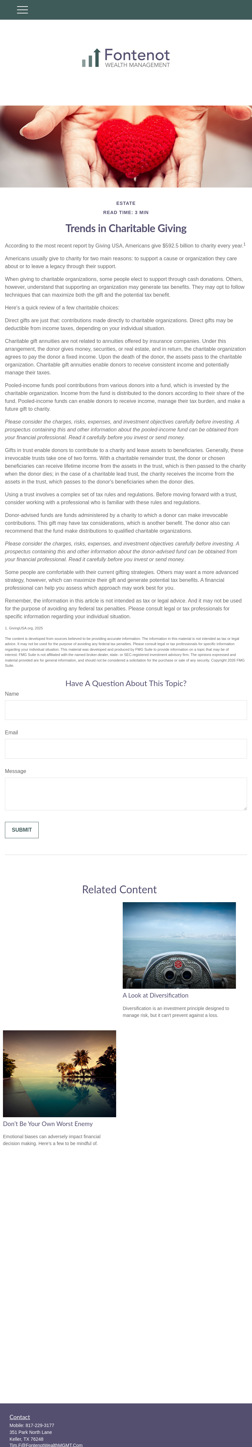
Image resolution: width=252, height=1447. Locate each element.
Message (15, 771)
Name (12, 694)
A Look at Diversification (155, 995)
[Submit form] (22, 830)
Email (11, 732)
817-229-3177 (40, 1425)
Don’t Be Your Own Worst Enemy (48, 1123)
